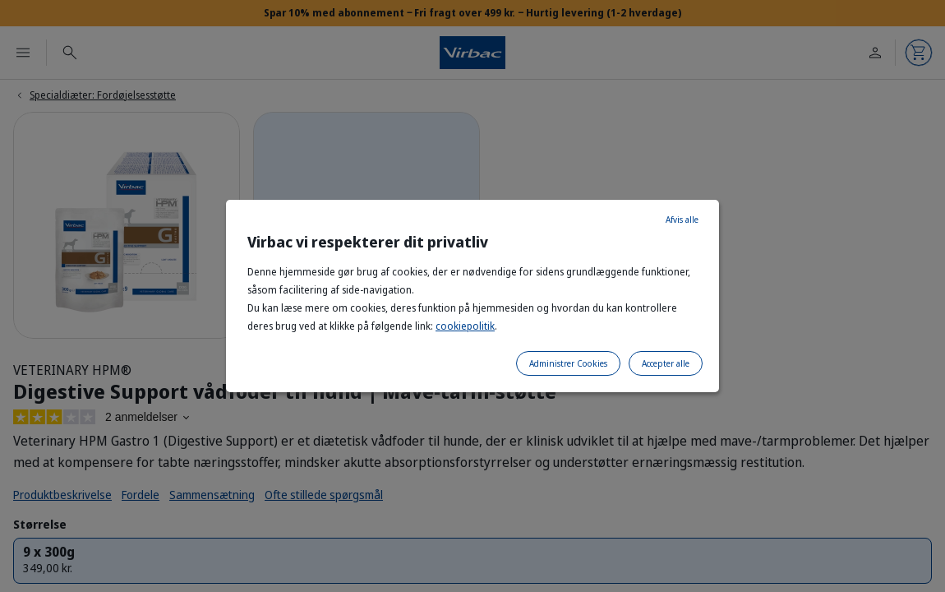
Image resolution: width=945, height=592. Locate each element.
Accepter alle (665, 363)
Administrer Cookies (568, 363)
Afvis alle (682, 219)
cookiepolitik (465, 326)
